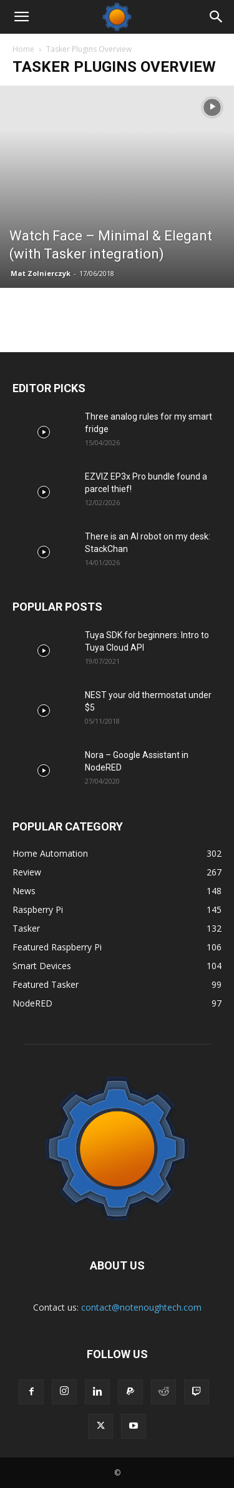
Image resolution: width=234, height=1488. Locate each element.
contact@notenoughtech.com (141, 1307)
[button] (21, 17)
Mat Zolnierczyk (41, 273)
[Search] (216, 17)
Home (23, 49)
